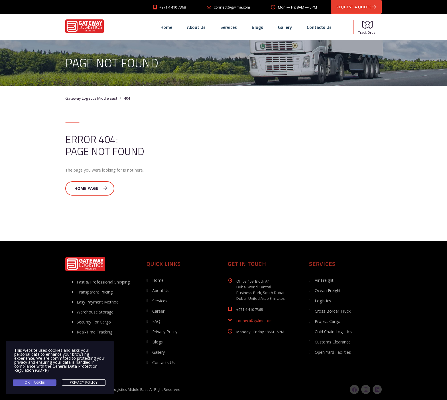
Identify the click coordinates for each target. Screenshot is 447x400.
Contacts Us (319, 27)
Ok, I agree (35, 382)
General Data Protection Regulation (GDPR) (55, 368)
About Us (196, 27)
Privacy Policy (164, 331)
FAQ (156, 321)
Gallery (285, 27)
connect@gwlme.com (254, 320)
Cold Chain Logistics (333, 331)
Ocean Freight (328, 290)
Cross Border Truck (333, 311)
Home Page (90, 188)
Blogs (257, 27)
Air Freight (324, 280)
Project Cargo (327, 321)
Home (166, 27)
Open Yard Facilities (333, 352)
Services (228, 27)
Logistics (323, 300)
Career (158, 311)
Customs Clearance (333, 342)
